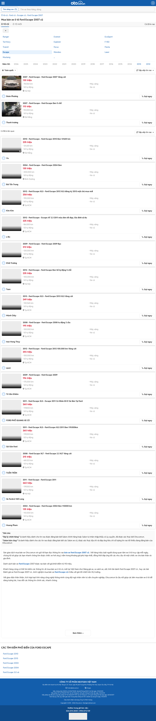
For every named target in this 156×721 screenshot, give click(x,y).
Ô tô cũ (4, 15)
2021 (64, 64)
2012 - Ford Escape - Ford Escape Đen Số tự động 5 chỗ (47, 270)
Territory (6, 42)
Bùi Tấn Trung (12, 184)
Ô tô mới (17, 24)
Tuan (8, 289)
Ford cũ (12, 15)
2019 (83, 64)
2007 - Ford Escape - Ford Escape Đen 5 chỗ (42, 103)
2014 (129, 64)
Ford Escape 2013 (10, 658)
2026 (16, 64)
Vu (7, 158)
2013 (139, 64)
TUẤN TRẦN (11, 473)
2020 (73, 64)
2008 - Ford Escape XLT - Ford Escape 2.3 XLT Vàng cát (47, 453)
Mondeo (57, 52)
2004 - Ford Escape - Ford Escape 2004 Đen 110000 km (47, 506)
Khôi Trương (11, 263)
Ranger (6, 36)
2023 (45, 64)
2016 (111, 64)
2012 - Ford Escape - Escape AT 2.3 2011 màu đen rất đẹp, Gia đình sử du (55, 217)
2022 (55, 64)
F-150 (107, 42)
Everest (57, 36)
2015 (120, 64)
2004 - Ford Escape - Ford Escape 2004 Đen (42, 165)
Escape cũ (21, 15)
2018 (92, 64)
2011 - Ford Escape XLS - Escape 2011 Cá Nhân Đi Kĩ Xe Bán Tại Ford (53, 401)
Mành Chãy (11, 315)
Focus (56, 47)
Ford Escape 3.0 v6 (11, 672)
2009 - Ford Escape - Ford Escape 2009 (40, 375)
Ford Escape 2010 (10, 653)
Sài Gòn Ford (11, 446)
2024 (35, 64)
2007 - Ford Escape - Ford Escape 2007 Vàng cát (44, 77)
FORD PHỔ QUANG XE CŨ (18, 420)
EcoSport (109, 36)
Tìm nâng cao (10, 9)
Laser (107, 52)
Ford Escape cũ (61, 572)
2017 (102, 64)
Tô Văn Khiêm (12, 394)
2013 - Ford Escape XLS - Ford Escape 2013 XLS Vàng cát (48, 296)
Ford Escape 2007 (35, 15)
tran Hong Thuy (13, 341)
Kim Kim (10, 210)
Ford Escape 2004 (11, 667)
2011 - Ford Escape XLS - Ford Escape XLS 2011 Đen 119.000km (50, 427)
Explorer (57, 42)
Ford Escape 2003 (11, 663)
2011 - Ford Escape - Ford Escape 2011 (39, 479)
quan (8, 368)
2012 (148, 64)
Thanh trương (12, 122)
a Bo (8, 237)
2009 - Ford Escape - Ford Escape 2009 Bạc (42, 244)
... (54, 57)
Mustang (6, 57)
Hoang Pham (12, 525)
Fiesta (107, 47)
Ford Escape (24, 563)
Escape (6, 52)
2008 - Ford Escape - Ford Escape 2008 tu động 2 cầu (46, 322)
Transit (6, 47)
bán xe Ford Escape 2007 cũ (76, 552)
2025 (26, 64)
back (6, 30)
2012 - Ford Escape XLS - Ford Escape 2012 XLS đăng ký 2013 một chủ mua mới (58, 191)
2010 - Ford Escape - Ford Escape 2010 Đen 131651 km (46, 139)
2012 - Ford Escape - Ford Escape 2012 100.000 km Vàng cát (49, 348)
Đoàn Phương (12, 96)
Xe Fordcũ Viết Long (15, 499)
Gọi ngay (148, 96)
